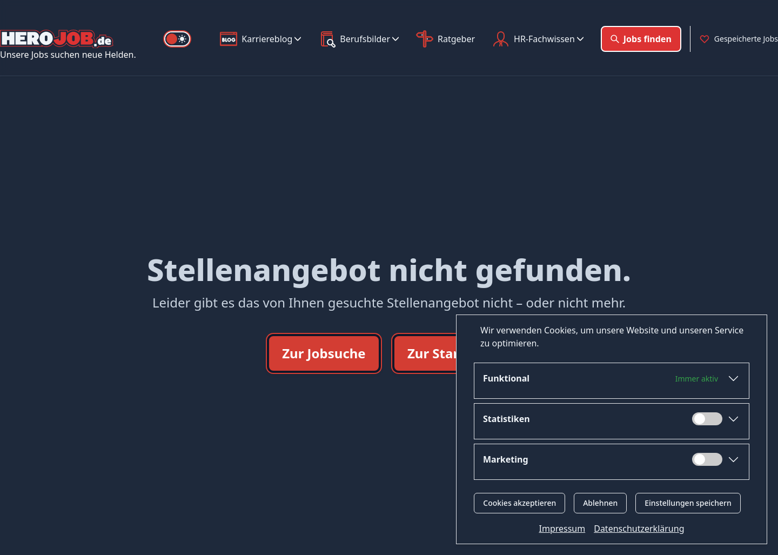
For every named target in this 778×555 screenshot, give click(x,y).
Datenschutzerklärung (639, 528)
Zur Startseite (451, 353)
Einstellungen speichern (688, 503)
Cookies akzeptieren (519, 503)
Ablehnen (600, 503)
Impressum (562, 528)
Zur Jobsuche (324, 353)
